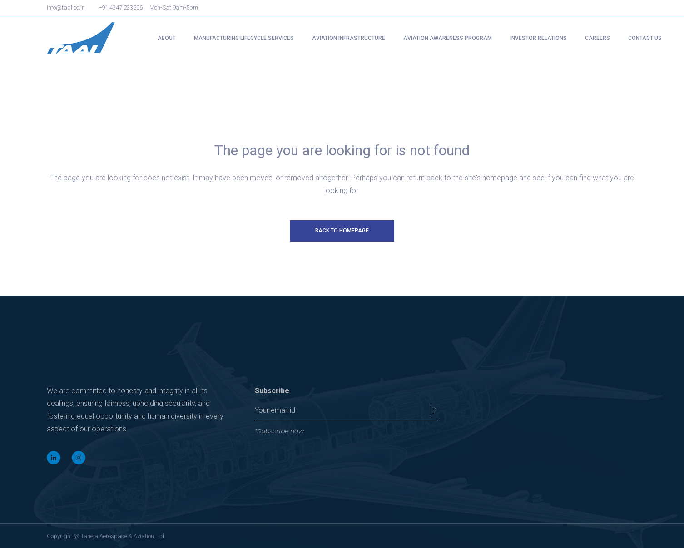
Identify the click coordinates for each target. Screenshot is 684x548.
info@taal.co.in (66, 7)
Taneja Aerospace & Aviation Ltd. (123, 536)
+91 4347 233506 (121, 7)
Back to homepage (342, 230)
